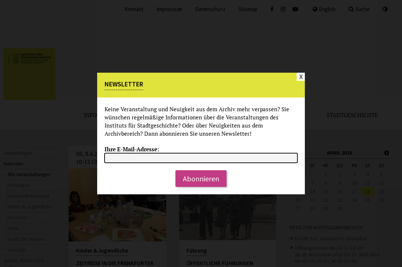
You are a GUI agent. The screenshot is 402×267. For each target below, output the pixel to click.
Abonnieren (201, 178)
